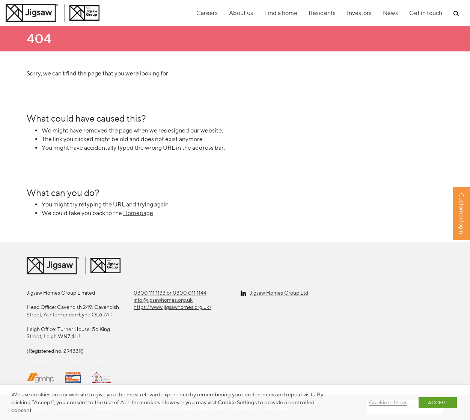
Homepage (138, 213)
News (390, 13)
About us (241, 13)
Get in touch (425, 13)
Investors (359, 13)
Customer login (461, 214)
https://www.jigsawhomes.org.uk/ (172, 307)
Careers (207, 13)
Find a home (280, 13)
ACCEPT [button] (437, 402)
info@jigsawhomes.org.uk (163, 300)
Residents (322, 13)
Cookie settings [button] (388, 402)
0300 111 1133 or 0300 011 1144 (170, 293)
